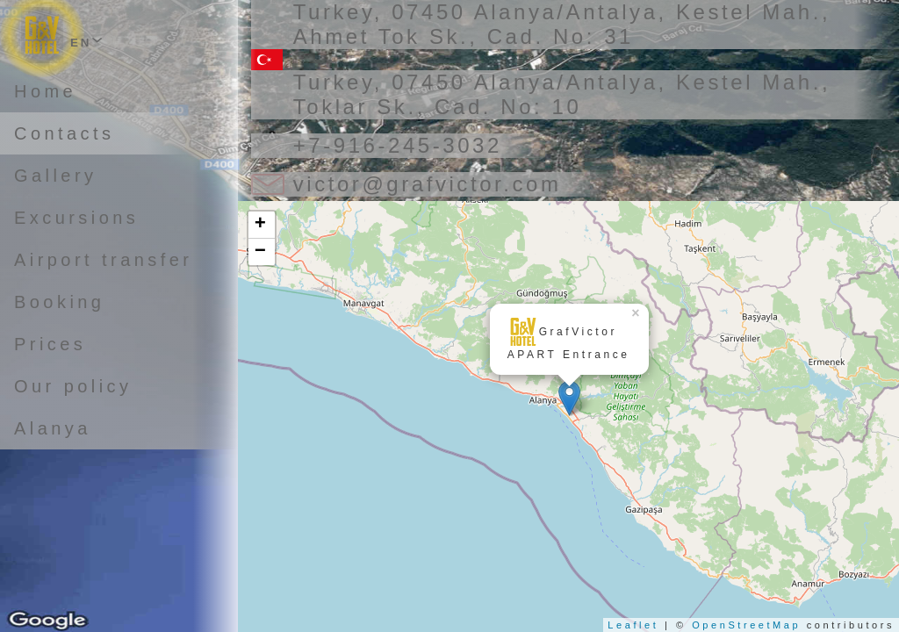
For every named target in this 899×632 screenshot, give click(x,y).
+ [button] (262, 225)
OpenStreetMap (746, 625)
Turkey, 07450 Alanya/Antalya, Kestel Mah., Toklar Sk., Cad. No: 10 (562, 94)
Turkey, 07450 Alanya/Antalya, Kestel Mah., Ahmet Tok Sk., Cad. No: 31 (562, 24)
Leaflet (633, 625)
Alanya (52, 428)
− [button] (262, 252)
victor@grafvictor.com (427, 184)
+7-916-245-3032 (397, 145)
